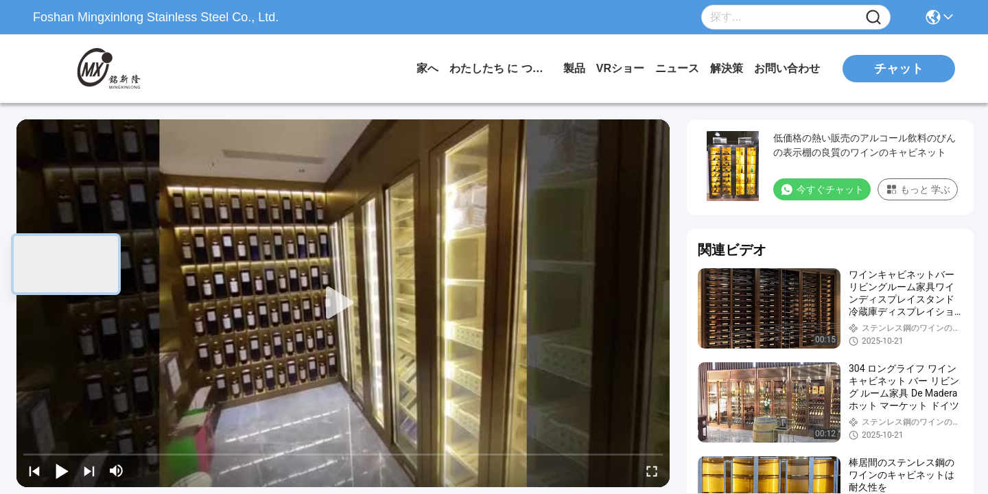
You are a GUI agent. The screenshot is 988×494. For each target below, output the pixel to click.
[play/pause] (61, 470)
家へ (427, 68)
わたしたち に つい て (500, 68)
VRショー (620, 68)
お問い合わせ (787, 68)
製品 (574, 68)
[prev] (34, 470)
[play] (343, 303)
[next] (89, 470)
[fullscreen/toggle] (652, 470)
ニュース (677, 68)
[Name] (873, 17)
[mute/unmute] (116, 470)
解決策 (726, 68)
